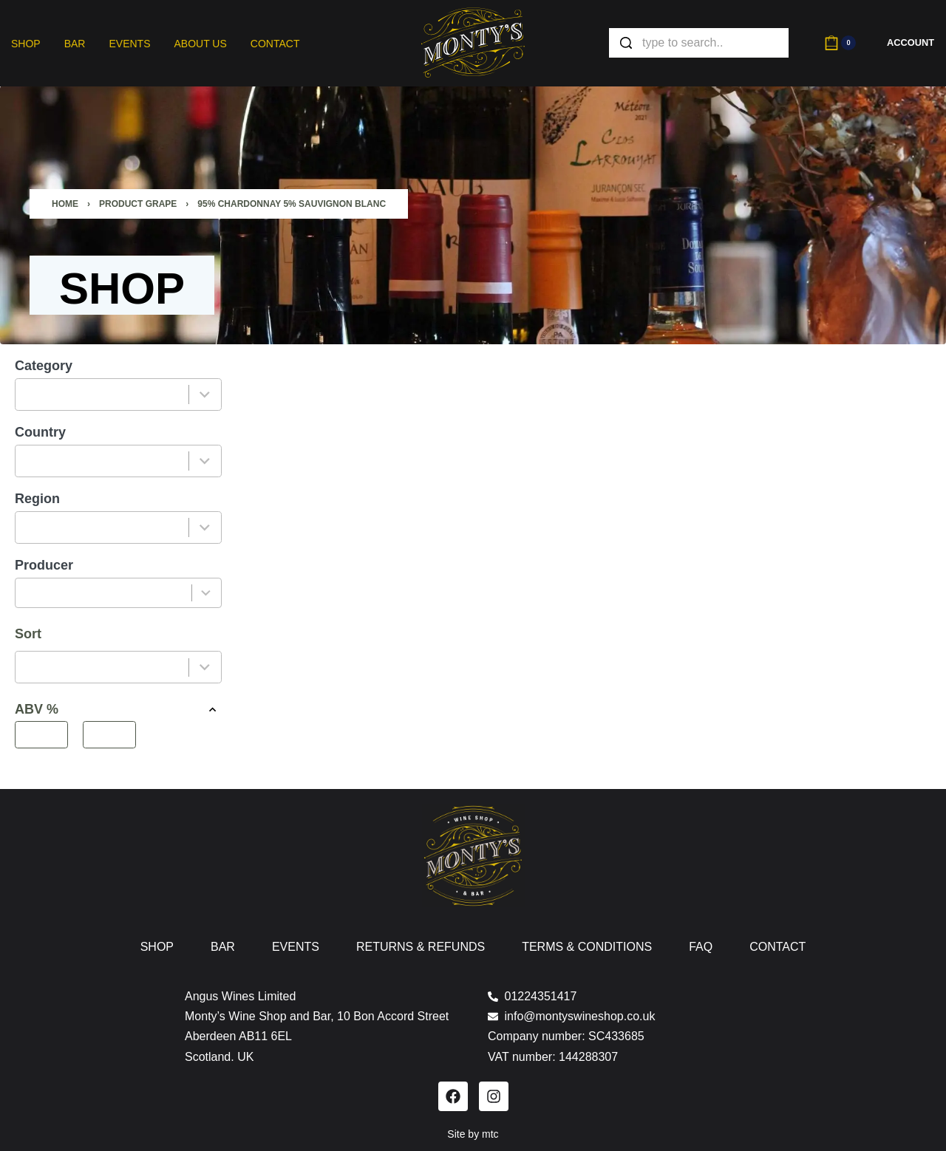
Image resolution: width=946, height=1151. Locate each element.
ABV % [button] (118, 709)
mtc (490, 1134)
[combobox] (103, 394)
